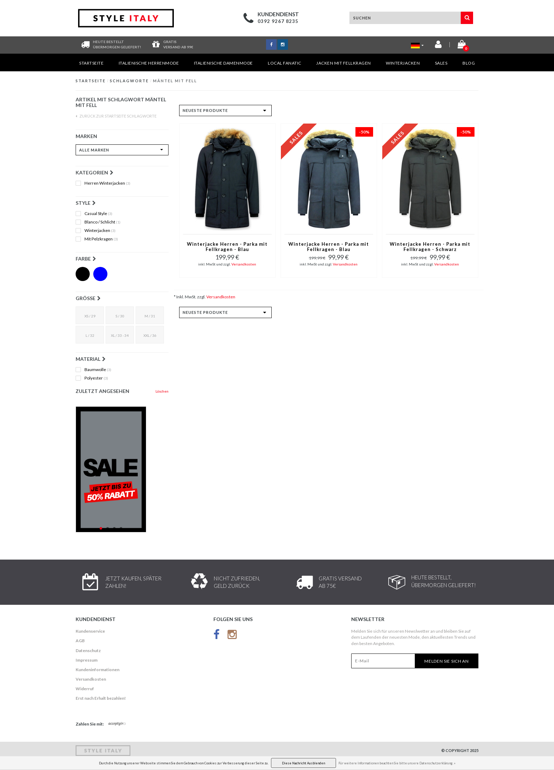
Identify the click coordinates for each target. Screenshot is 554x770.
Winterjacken (403, 63)
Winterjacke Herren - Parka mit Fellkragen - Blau (227, 246)
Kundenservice (90, 631)
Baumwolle (97, 369)
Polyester (96, 378)
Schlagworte (129, 80)
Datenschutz (88, 650)
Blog (468, 63)
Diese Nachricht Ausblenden (303, 763)
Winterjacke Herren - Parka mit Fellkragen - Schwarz (430, 246)
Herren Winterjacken (107, 183)
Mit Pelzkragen (101, 239)
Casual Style (98, 213)
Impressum (87, 660)
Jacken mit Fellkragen (343, 63)
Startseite (91, 63)
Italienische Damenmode (223, 63)
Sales (441, 63)
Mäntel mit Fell (175, 80)
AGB (80, 640)
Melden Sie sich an (446, 661)
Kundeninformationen (97, 669)
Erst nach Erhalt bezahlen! (101, 698)
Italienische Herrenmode (149, 63)
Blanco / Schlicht (102, 222)
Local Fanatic (284, 63)
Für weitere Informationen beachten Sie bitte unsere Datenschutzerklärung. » (396, 763)
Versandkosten (243, 264)
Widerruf (85, 688)
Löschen (162, 391)
